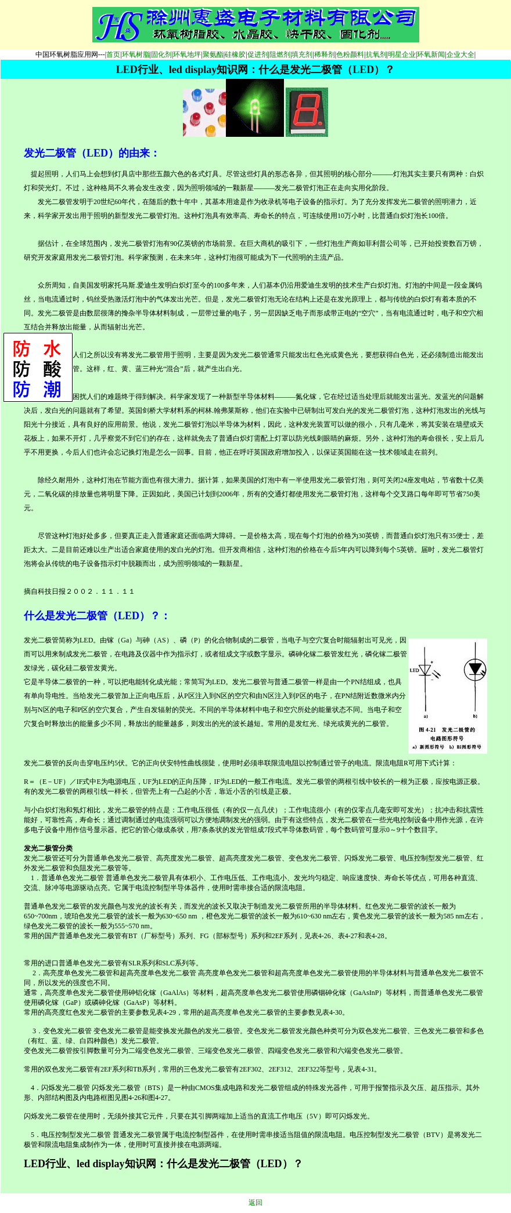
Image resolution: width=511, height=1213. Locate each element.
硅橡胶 (235, 54)
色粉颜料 (350, 54)
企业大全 (460, 54)
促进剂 (257, 54)
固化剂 (161, 54)
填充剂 (302, 54)
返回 (255, 1203)
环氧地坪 (187, 54)
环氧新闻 (431, 54)
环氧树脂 (136, 54)
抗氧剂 (376, 54)
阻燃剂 (279, 54)
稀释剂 (324, 54)
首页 (113, 54)
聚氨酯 (213, 54)
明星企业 (402, 54)
